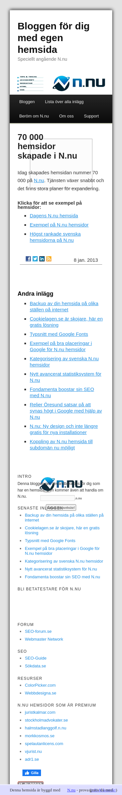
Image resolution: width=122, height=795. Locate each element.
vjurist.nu (33, 751)
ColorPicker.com (40, 685)
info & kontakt (103, 789)
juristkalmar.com (40, 712)
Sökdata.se (35, 665)
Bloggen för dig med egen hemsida (54, 38)
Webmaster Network (44, 639)
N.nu (39, 180)
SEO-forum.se (38, 631)
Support (91, 116)
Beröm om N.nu (34, 116)
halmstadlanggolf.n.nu (45, 727)
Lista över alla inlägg (64, 101)
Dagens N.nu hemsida (54, 215)
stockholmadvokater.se (46, 720)
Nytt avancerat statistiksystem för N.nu (61, 569)
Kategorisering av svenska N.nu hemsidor (64, 561)
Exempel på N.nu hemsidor (59, 224)
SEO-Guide (35, 658)
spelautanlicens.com (44, 743)
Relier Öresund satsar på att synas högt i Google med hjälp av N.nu (66, 411)
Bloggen (27, 101)
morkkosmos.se (39, 735)
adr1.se (32, 759)
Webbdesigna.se (40, 693)
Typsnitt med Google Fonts (59, 334)
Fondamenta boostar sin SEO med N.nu (62, 576)
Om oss (66, 116)
